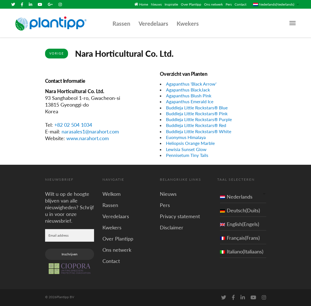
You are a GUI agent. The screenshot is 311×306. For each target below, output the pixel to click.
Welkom (111, 194)
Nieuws (156, 4)
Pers (229, 4)
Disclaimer (171, 227)
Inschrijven (70, 254)
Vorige (56, 53)
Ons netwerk (213, 4)
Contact (240, 4)
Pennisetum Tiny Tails (187, 155)
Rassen (121, 23)
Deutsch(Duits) (240, 210)
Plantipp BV (65, 297)
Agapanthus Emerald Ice (189, 101)
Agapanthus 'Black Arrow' (191, 83)
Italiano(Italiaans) (241, 251)
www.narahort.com (87, 138)
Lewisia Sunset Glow (186, 149)
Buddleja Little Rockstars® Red (196, 125)
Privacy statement (180, 216)
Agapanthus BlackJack (188, 89)
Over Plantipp (191, 4)
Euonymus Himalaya (186, 137)
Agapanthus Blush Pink (188, 95)
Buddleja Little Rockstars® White (198, 131)
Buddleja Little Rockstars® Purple (199, 119)
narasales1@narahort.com (90, 131)
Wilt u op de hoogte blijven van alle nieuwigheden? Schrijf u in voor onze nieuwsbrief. (69, 207)
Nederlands (236, 197)
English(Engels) (239, 224)
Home (143, 4)
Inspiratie (171, 4)
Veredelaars (153, 23)
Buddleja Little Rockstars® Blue (197, 107)
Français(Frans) (240, 238)
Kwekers (188, 23)
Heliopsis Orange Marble (190, 143)
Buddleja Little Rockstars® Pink (197, 113)
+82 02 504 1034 (73, 125)
